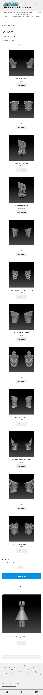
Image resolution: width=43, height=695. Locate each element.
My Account (7, 692)
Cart (33, 691)
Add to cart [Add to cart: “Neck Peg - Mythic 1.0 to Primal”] (22, 643)
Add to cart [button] (21, 85)
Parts (9, 25)
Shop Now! (21, 576)
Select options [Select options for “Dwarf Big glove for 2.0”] (21, 212)
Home (5, 25)
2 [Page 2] (21, 45)
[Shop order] (8, 36)
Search (21, 692)
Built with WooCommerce (9, 686)
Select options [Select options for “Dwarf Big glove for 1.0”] (21, 170)
